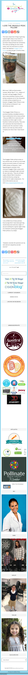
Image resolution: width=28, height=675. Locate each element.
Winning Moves (14, 297)
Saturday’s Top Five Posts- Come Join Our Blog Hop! (8, 261)
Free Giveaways (19, 484)
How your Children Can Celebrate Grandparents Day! (20, 261)
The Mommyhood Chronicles (14, 11)
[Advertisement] (14, 416)
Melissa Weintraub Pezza (18, 668)
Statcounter (3, 674)
